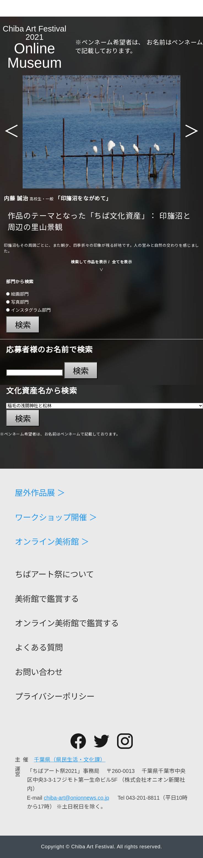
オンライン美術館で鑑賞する (67, 623)
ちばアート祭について (54, 574)
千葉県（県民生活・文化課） (69, 760)
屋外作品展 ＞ (40, 493)
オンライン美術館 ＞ (52, 542)
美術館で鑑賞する (47, 599)
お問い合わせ (39, 672)
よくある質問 (39, 648)
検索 (23, 325)
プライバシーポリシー (54, 696)
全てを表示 (122, 262)
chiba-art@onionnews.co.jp (76, 798)
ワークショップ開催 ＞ (56, 517)
